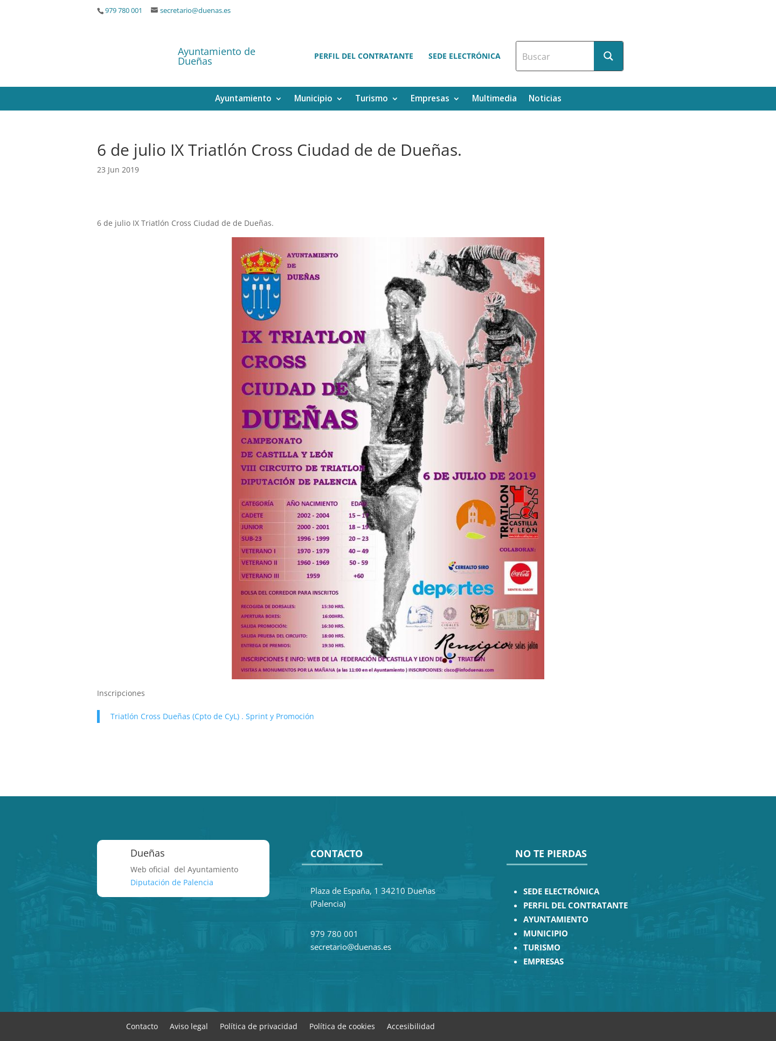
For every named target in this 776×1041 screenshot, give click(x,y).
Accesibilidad (411, 1025)
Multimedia (494, 99)
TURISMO (541, 947)
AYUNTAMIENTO (555, 919)
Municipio (313, 99)
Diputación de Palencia (171, 882)
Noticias (545, 99)
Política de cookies (342, 1025)
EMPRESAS (543, 961)
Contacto (142, 1025)
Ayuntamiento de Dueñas (216, 56)
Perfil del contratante (363, 56)
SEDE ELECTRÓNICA (561, 891)
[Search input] (555, 56)
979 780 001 (123, 10)
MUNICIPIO (545, 933)
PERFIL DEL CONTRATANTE (575, 905)
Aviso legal (189, 1025)
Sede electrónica (464, 56)
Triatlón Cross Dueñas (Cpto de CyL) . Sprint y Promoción (212, 716)
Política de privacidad (258, 1025)
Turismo (371, 99)
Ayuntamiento (243, 99)
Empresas (430, 99)
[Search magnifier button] (608, 56)
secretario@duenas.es (195, 10)
